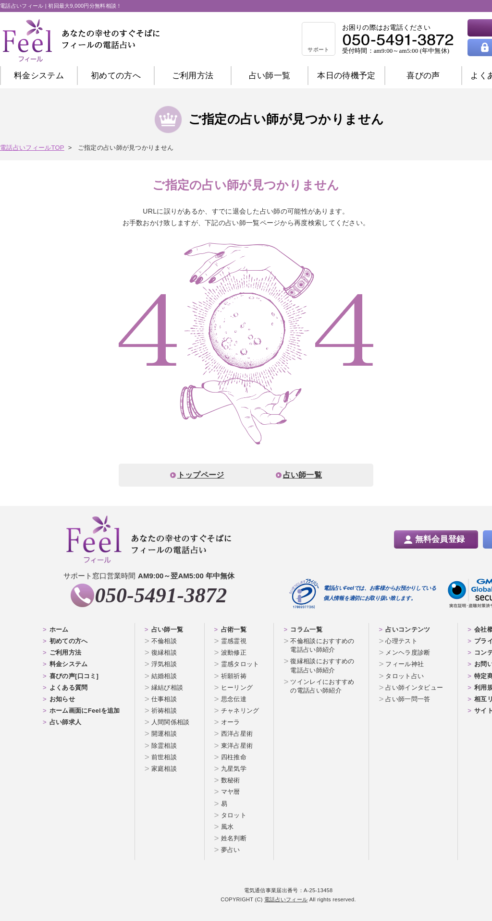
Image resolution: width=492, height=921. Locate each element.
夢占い (230, 849)
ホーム (59, 629)
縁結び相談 (167, 687)
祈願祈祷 (233, 676)
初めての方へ (68, 641)
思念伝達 (233, 699)
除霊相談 (164, 745)
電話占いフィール (286, 899)
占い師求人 (65, 722)
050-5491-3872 (161, 595)
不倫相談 (164, 641)
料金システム (39, 75)
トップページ (200, 475)
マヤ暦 (230, 791)
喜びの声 (423, 75)
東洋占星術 (237, 745)
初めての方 (116, 75)
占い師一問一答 (407, 699)
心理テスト (401, 641)
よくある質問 (68, 687)
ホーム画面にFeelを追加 (84, 710)
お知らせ (62, 699)
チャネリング (240, 710)
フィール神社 (404, 664)
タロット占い (404, 676)
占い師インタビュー (414, 687)
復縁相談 (164, 652)
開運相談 (164, 733)
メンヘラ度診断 (407, 652)
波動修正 (233, 652)
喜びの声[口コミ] (73, 676)
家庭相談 (164, 768)
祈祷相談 (164, 710)
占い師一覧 (270, 75)
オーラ (230, 722)
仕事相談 (164, 699)
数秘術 (230, 780)
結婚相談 (164, 676)
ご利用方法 (193, 75)
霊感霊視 (233, 641)
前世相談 (164, 757)
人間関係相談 (170, 722)
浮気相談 (164, 664)
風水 (227, 826)
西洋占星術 (237, 733)
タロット (233, 815)
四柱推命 (233, 757)
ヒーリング (237, 687)
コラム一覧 (306, 629)
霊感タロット (240, 664)
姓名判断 (233, 838)
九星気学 (233, 768)
